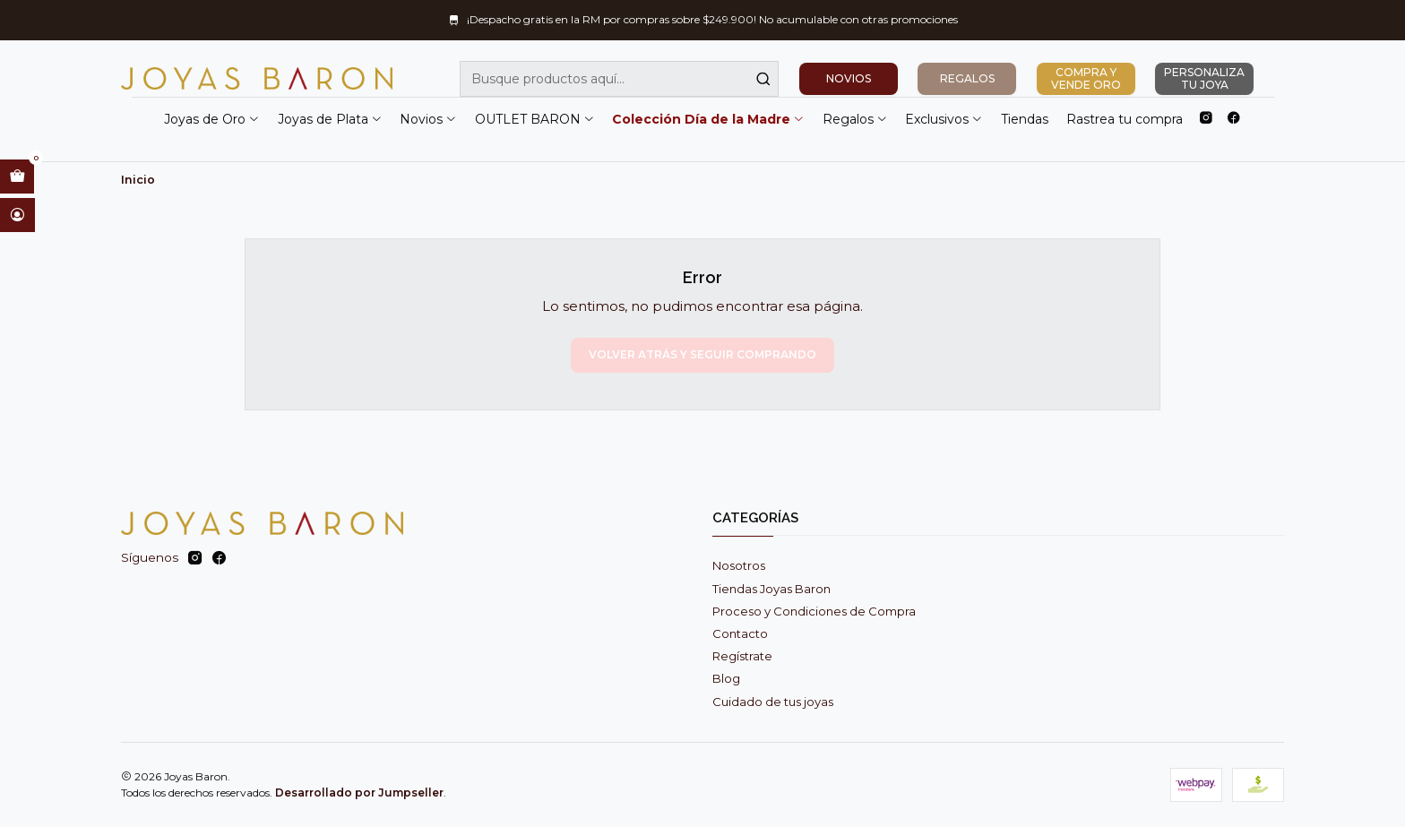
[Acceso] (17, 215)
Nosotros (738, 565)
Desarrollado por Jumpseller (359, 792)
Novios (428, 119)
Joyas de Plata (330, 119)
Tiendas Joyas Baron (771, 588)
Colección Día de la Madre (708, 119)
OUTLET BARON (535, 119)
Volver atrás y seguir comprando (702, 354)
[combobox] (619, 79)
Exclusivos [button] (944, 119)
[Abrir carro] (17, 176)
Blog (726, 678)
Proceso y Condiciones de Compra (814, 611)
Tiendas (1024, 119)
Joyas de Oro (212, 119)
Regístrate (742, 656)
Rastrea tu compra (1124, 119)
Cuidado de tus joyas (772, 701)
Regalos (855, 119)
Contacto (740, 633)
